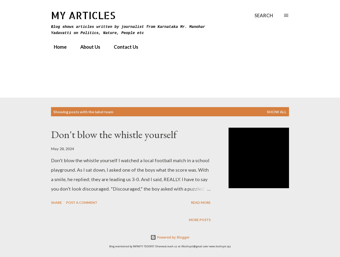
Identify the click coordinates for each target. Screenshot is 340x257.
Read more (201, 202)
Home (57, 47)
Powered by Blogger (170, 237)
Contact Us (123, 47)
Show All (277, 111)
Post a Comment (81, 202)
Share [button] (56, 202)
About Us (87, 47)
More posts (200, 220)
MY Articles (83, 15)
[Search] (264, 15)
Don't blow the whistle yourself (114, 134)
